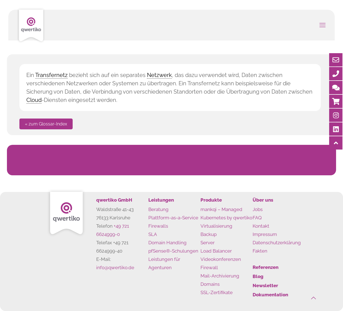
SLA (152, 234)
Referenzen (265, 267)
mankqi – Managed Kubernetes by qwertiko (226, 213)
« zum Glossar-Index (46, 124)
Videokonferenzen (220, 259)
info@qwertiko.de (115, 267)
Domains (210, 284)
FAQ (257, 217)
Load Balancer (216, 251)
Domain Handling (167, 242)
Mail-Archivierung (219, 276)
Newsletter (265, 285)
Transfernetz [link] (51, 75)
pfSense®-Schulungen (173, 251)
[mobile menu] (322, 25)
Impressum (265, 234)
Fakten (260, 251)
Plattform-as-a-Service (173, 217)
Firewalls (158, 226)
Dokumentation (270, 294)
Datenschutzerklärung (277, 242)
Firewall (209, 267)
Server (207, 242)
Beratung (158, 209)
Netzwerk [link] (159, 75)
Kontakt (261, 226)
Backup (208, 234)
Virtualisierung (216, 226)
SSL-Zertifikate (216, 292)
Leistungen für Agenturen (164, 263)
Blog (258, 276)
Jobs (258, 209)
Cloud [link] (34, 100)
